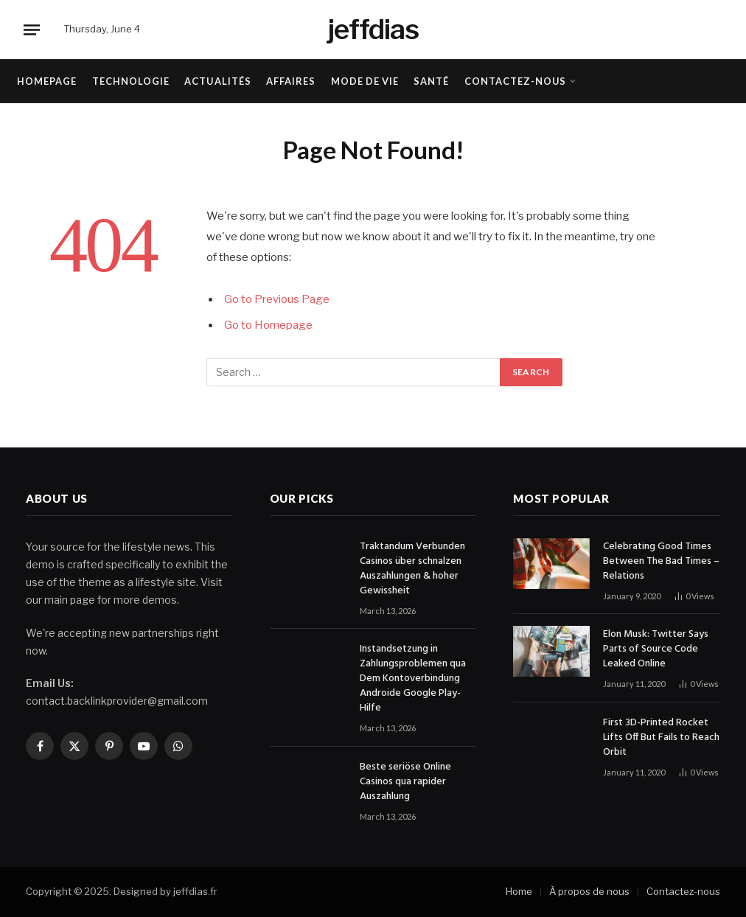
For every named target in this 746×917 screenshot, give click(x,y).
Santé (431, 81)
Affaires (291, 81)
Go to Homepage (268, 325)
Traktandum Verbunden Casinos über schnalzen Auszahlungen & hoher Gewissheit (412, 569)
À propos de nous (589, 891)
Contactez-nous (515, 81)
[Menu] (32, 29)
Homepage (47, 81)
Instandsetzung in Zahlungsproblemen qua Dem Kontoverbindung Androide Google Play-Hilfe (413, 679)
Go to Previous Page (277, 299)
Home (519, 891)
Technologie (131, 81)
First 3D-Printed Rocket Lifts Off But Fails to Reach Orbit (661, 738)
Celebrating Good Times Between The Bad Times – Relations (661, 562)
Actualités (217, 81)
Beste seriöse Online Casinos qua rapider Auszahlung (405, 782)
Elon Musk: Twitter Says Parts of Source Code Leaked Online (655, 649)
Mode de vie (365, 81)
